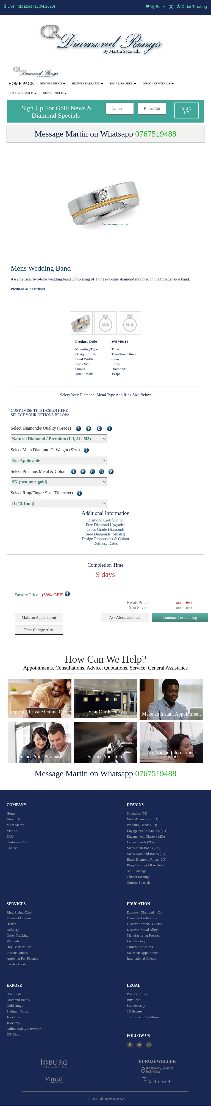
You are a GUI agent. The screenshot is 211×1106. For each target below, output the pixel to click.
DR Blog (13, 1034)
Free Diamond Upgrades (105, 525)
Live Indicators (18, 6)
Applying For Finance (22, 958)
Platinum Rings (18, 1011)
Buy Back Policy (19, 947)
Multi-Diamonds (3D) (142, 819)
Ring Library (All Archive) (146, 865)
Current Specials (139, 882)
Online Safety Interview (24, 1028)
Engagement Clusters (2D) (146, 836)
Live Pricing (136, 941)
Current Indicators (140, 947)
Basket (11, 924)
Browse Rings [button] (52, 83)
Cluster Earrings (138, 877)
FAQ (10, 836)
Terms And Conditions (143, 1017)
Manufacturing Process (143, 935)
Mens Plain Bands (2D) (143, 848)
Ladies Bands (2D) (140, 842)
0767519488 (155, 133)
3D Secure (134, 1011)
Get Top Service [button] (22, 93)
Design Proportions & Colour (105, 539)
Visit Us (12, 831)
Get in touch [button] (54, 93)
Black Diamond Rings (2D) (146, 859)
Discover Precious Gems (144, 924)
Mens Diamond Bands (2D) (146, 854)
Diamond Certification (105, 520)
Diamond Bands (18, 1000)
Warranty (13, 941)
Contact (12, 848)
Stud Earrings (136, 871)
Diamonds (14, 994)
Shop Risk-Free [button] (123, 83)
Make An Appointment (143, 953)
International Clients (141, 958)
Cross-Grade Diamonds (105, 529)
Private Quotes (17, 953)
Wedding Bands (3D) (142, 825)
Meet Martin (15, 825)
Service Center (17, 964)
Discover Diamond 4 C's (144, 912)
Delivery (13, 930)
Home (11, 813)
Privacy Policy (137, 994)
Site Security (136, 1005)
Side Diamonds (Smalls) (105, 534)
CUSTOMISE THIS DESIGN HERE (39, 411)
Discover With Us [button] (158, 83)
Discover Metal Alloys (143, 930)
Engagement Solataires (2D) (147, 831)
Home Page (21, 83)
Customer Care (17, 842)
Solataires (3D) (138, 813)
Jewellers (13, 1017)
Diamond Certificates (142, 918)
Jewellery (13, 1023)
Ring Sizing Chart (19, 912)
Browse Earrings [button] (87, 83)
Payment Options (19, 918)
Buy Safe (133, 1000)
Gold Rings (15, 1005)
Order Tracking (192, 6)
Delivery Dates (105, 543)
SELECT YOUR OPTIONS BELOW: (40, 415)
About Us (13, 819)
